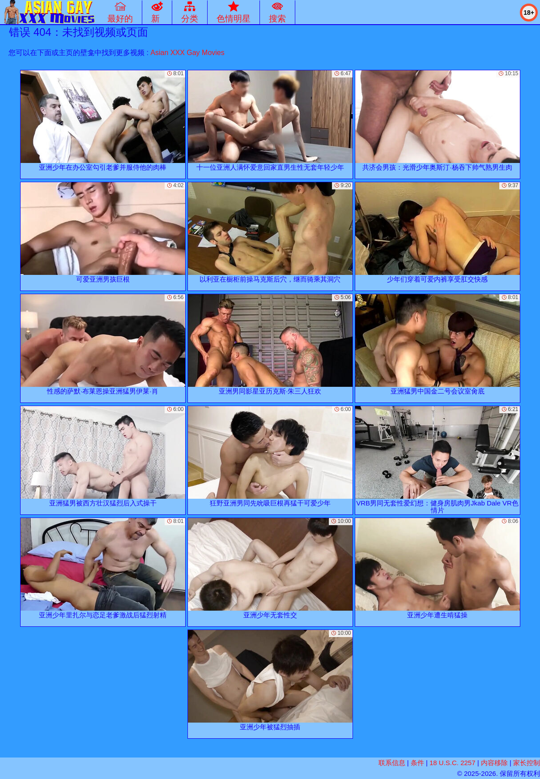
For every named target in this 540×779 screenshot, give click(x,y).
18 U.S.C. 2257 (452, 762)
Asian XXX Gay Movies (187, 52)
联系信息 (391, 762)
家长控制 (526, 762)
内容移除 (494, 762)
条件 (417, 762)
